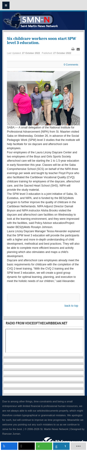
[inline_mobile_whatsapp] (44, 446)
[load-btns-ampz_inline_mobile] (78, 446)
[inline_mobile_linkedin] (61, 446)
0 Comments (71, 64)
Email (78, 49)
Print (73, 49)
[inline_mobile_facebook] (9, 446)
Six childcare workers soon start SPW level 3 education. (41, 40)
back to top (71, 305)
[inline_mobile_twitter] (26, 446)
